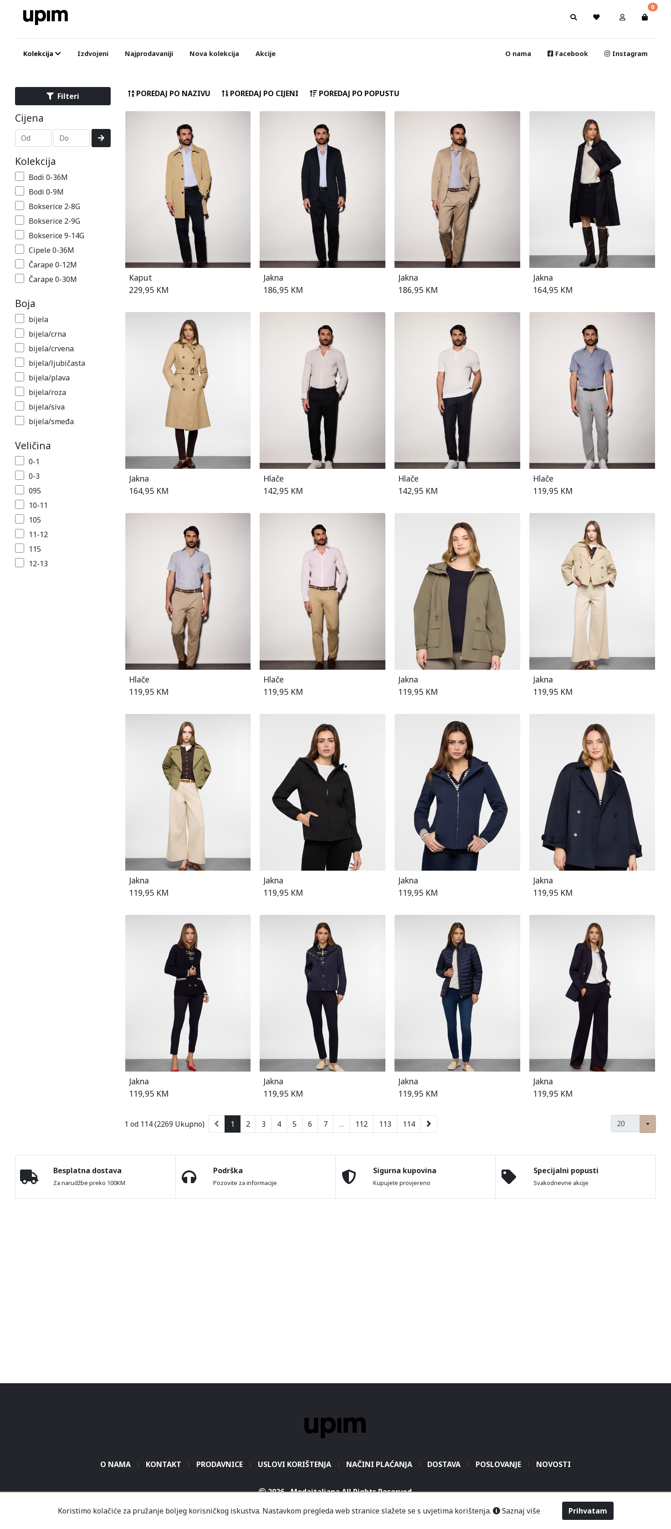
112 (361, 1124)
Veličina (33, 445)
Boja (25, 303)
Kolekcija (35, 161)
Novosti (553, 1464)
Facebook (568, 53)
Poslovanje (498, 1464)
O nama (518, 53)
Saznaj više (516, 1511)
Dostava (444, 1464)
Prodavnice (219, 1464)
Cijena (29, 118)
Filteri (62, 96)
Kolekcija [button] (42, 53)
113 (385, 1124)
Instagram (626, 53)
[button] (622, 17)
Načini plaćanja (379, 1464)
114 (409, 1124)
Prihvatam (588, 1511)
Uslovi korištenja (294, 1464)
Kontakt (163, 1464)
